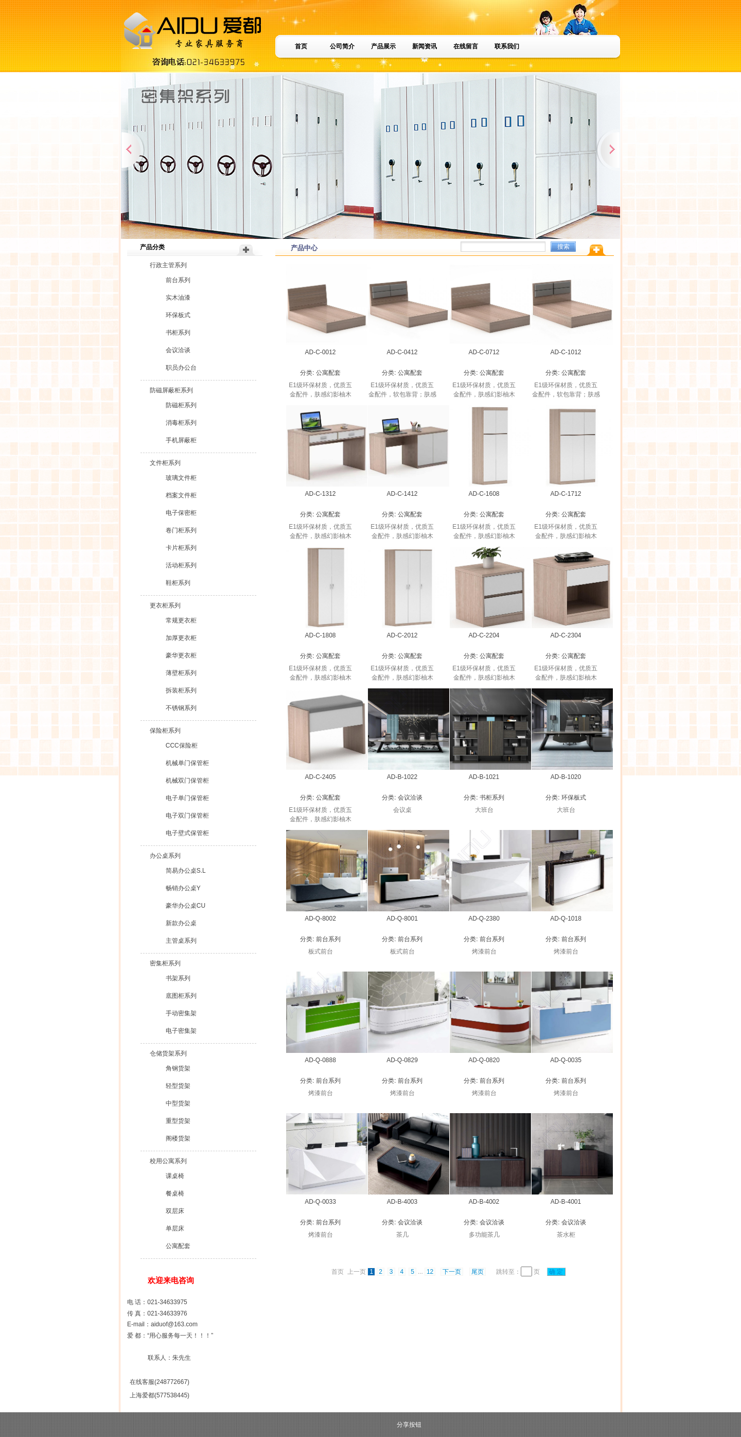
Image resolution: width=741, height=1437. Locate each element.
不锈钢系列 (181, 708)
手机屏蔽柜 (181, 440)
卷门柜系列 (181, 530)
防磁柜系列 (181, 405)
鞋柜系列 (178, 582)
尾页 (477, 1271)
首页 (301, 46)
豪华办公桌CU (185, 905)
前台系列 (178, 280)
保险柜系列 (165, 730)
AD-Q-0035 (565, 1060)
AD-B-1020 (566, 777)
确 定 (556, 1271)
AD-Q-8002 (320, 918)
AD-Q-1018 (565, 918)
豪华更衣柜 (181, 655)
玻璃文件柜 (181, 477)
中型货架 (178, 1103)
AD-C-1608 (483, 493)
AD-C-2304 (565, 635)
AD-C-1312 (320, 493)
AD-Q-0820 (484, 1060)
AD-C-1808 (320, 635)
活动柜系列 (181, 565)
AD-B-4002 (484, 1201)
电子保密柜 (181, 512)
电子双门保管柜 (187, 815)
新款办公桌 (181, 923)
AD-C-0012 (320, 352)
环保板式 (178, 315)
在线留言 (465, 46)
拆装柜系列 (181, 690)
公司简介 (342, 46)
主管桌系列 (181, 940)
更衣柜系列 (165, 605)
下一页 (452, 1271)
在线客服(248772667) (159, 1382)
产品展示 (383, 46)
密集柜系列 (165, 963)
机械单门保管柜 (187, 763)
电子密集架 (181, 1030)
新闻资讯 (424, 46)
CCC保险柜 (182, 745)
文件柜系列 (165, 462)
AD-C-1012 (565, 352)
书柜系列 (178, 332)
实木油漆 (178, 297)
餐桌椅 (175, 1193)
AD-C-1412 (401, 493)
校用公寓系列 (168, 1161)
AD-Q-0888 (320, 1060)
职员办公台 (181, 367)
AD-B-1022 (402, 777)
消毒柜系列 (181, 422)
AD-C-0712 (483, 352)
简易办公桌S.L (186, 870)
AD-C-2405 (320, 777)
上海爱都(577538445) (159, 1395)
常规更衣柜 (181, 620)
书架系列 (178, 978)
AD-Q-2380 (484, 918)
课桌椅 (175, 1176)
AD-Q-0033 (320, 1201)
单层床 (175, 1228)
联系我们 (507, 46)
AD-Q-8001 (402, 918)
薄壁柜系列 (181, 673)
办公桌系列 (165, 855)
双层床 (175, 1211)
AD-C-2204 (483, 635)
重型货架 (178, 1120)
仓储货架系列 (168, 1053)
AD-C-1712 (565, 493)
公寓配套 (178, 1246)
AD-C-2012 (401, 635)
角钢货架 (178, 1068)
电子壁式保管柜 (187, 833)
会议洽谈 (178, 350)
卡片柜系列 (181, 547)
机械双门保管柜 (187, 780)
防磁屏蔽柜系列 (171, 390)
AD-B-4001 (566, 1201)
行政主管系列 (168, 265)
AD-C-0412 (401, 352)
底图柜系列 (181, 995)
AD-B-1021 (484, 777)
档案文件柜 (181, 495)
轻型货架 (178, 1085)
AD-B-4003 (402, 1201)
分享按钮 (409, 1424)
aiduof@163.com (174, 1324)
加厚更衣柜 (181, 638)
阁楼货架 (178, 1138)
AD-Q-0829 (402, 1060)
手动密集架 (181, 1013)
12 (430, 1271)
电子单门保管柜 (187, 798)
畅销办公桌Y (183, 888)
